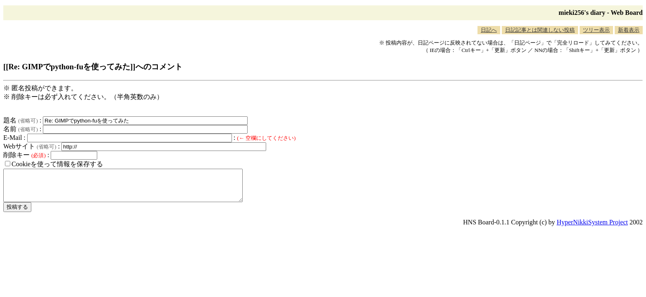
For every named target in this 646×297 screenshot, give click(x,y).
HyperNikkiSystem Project (592, 228)
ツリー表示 (596, 30)
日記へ (489, 30)
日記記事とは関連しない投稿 (540, 30)
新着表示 (628, 30)
